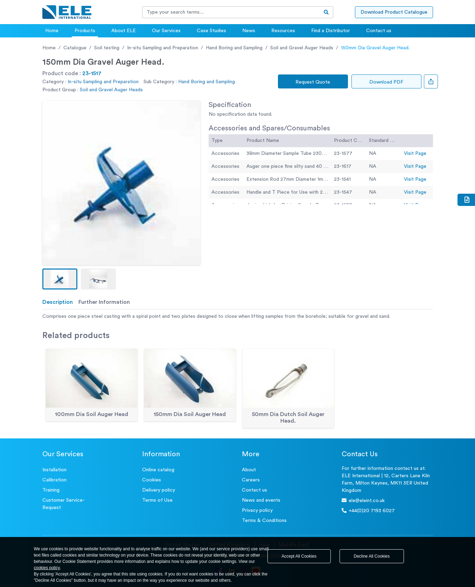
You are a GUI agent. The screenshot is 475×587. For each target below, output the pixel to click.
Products (85, 30)
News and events (261, 500)
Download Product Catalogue (394, 12)
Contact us (378, 30)
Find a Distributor (330, 30)
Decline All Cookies (372, 556)
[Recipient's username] (231, 12)
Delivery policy (158, 490)
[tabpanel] (237, 316)
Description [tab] (57, 302)
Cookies (151, 480)
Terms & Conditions (264, 520)
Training (51, 490)
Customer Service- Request (63, 504)
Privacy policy (257, 510)
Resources (283, 30)
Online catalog (158, 469)
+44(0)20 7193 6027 (368, 510)
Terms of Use (157, 500)
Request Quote (312, 82)
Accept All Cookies (299, 556)
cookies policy (47, 567)
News (248, 30)
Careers (251, 480)
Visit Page (415, 153)
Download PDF (386, 82)
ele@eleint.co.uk (363, 500)
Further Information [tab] (104, 302)
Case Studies (211, 30)
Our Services (166, 30)
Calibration (54, 480)
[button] (59, 279)
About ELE (123, 30)
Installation (54, 469)
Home (51, 30)
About (249, 469)
